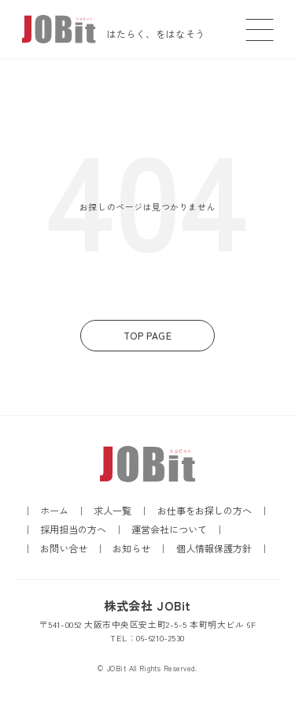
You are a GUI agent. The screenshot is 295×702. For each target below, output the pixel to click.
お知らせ (131, 548)
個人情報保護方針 (214, 548)
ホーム (54, 510)
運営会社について (169, 529)
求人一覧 (112, 510)
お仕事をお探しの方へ (204, 510)
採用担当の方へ (73, 529)
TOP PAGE (147, 336)
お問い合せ (63, 548)
